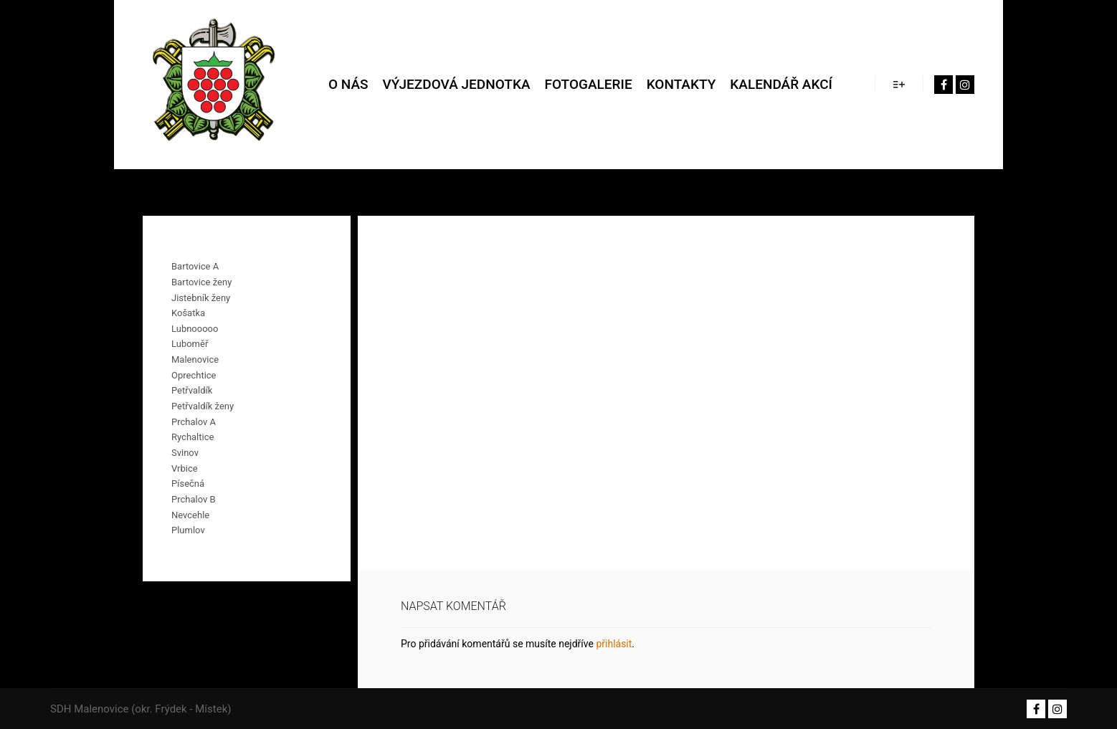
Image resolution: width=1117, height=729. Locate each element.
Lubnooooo (194, 328)
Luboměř (189, 343)
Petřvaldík (191, 390)
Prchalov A (193, 421)
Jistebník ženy (200, 297)
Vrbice (184, 468)
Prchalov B (193, 499)
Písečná (187, 483)
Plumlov (188, 530)
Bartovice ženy (201, 282)
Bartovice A (195, 266)
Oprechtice (194, 375)
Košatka (188, 313)
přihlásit (614, 643)
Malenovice (195, 359)
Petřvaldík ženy (202, 406)
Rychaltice (192, 437)
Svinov (185, 452)
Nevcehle (190, 515)
